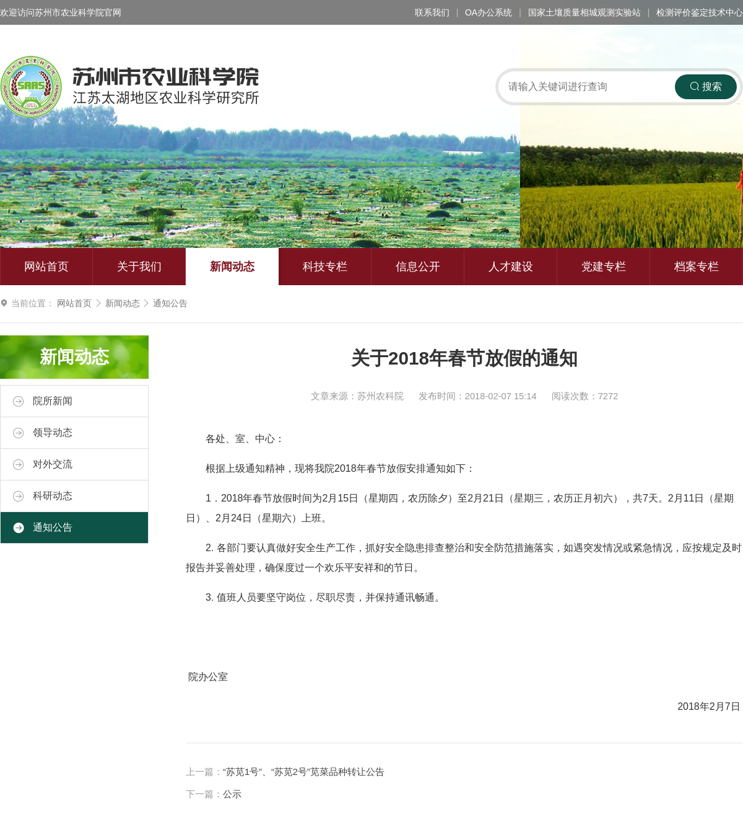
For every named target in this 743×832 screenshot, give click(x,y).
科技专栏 (325, 266)
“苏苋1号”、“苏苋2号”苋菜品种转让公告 (304, 772)
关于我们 (139, 266)
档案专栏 (696, 266)
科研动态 (42, 496)
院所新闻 (42, 401)
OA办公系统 (488, 12)
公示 (232, 794)
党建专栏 (603, 266)
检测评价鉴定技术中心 (699, 12)
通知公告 (170, 303)
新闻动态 (232, 266)
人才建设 (511, 266)
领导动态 (42, 432)
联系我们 (432, 12)
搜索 (706, 86)
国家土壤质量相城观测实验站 (584, 12)
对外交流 (42, 464)
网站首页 (46, 266)
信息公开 (418, 266)
